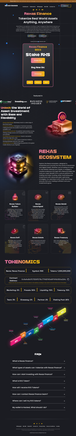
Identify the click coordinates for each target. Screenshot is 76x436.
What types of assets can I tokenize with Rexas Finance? (37, 367)
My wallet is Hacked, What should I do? (29, 407)
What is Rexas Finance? (22, 361)
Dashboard (25, 5)
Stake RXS (38, 60)
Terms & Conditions (50, 426)
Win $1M (46, 5)
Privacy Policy (42, 426)
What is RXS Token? (21, 381)
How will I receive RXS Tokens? (25, 387)
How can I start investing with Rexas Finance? (32, 374)
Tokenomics (33, 5)
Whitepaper (40, 5)
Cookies (58, 426)
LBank (46, 82)
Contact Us (52, 5)
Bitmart (38, 82)
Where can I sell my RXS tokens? (26, 401)
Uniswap (38, 74)
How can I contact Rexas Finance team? (30, 394)
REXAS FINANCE (11, 5)
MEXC (29, 82)
